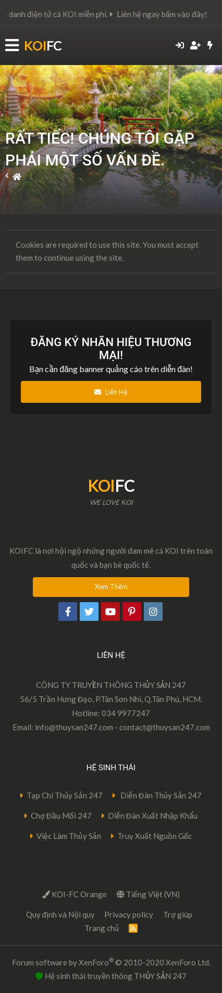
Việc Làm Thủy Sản (68, 836)
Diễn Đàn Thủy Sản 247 (160, 795)
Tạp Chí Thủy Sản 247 (65, 795)
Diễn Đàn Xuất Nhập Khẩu (153, 815)
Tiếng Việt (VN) (148, 894)
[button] (12, 45)
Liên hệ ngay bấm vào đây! (169, 14)
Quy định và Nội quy (60, 914)
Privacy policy (128, 914)
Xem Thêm (111, 586)
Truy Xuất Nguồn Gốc (154, 836)
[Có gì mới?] (210, 45)
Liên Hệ (110, 392)
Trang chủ (101, 928)
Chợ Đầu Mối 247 (61, 815)
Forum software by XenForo (111, 962)
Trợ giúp (177, 914)
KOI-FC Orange (74, 894)
